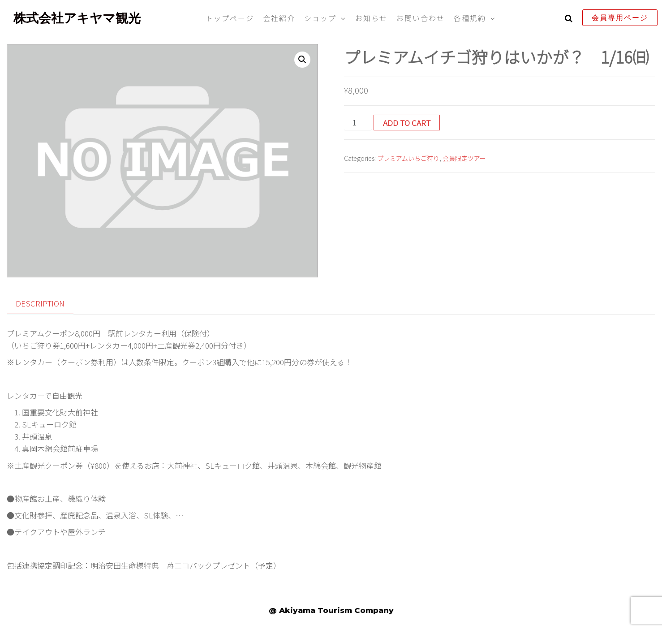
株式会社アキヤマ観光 (77, 18)
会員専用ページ (620, 17)
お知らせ (371, 18)
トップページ (230, 18)
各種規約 (470, 18)
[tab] (47, 303)
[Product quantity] (358, 122)
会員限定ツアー (464, 158)
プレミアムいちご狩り (408, 158)
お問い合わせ (420, 18)
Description (40, 303)
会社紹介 (279, 18)
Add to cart (406, 122)
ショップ (320, 18)
